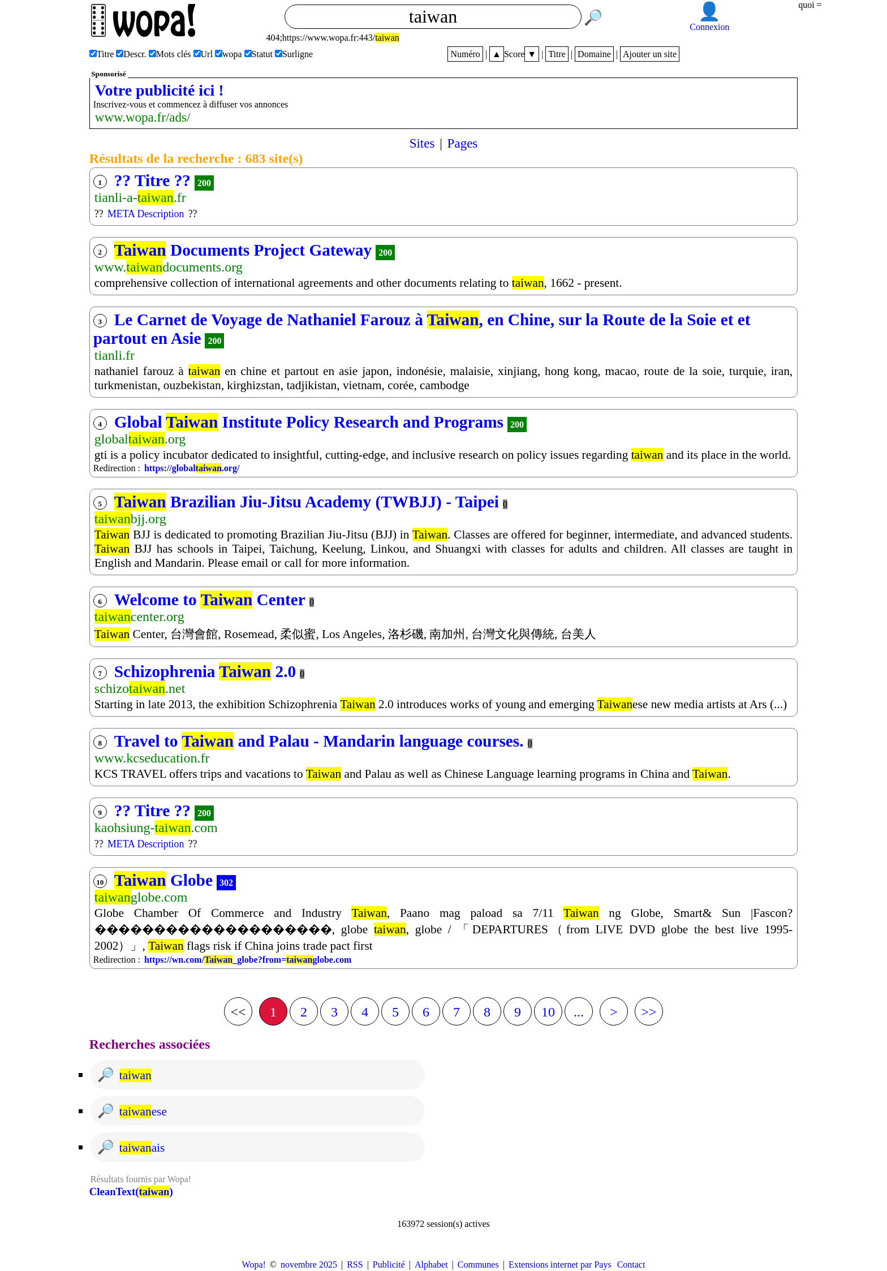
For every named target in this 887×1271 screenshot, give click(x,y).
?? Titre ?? (152, 180)
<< (238, 1012)
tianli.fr (114, 355)
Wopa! (254, 1264)
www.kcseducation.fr (152, 758)
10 (548, 1012)
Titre (557, 54)
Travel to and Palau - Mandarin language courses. (319, 741)
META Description (145, 213)
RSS (355, 1264)
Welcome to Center (209, 600)
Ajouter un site (650, 54)
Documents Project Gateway (243, 250)
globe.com (141, 897)
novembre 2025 (309, 1264)
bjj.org (130, 518)
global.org (140, 439)
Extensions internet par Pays (560, 1264)
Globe (163, 880)
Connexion (709, 27)
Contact (631, 1264)
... (579, 1012)
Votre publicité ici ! (159, 90)
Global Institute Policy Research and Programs (308, 422)
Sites (422, 143)
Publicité (389, 1264)
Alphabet (431, 1264)
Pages (462, 143)
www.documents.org (168, 267)
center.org (139, 616)
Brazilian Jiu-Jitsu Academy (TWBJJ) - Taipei (306, 502)
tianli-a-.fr (140, 197)
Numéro (465, 54)
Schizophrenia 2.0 (205, 671)
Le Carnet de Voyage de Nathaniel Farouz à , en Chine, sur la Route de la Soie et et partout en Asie (422, 329)
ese (143, 1111)
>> (648, 1012)
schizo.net (140, 688)
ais (142, 1147)
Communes (478, 1264)
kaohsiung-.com (156, 827)
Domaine (594, 54)
